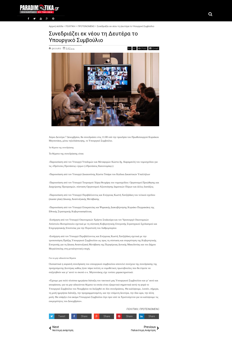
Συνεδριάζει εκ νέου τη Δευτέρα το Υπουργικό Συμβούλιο (93, 36)
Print (142, 48)
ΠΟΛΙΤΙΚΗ (132, 309)
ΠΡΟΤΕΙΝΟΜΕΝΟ (149, 309)
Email (153, 48)
